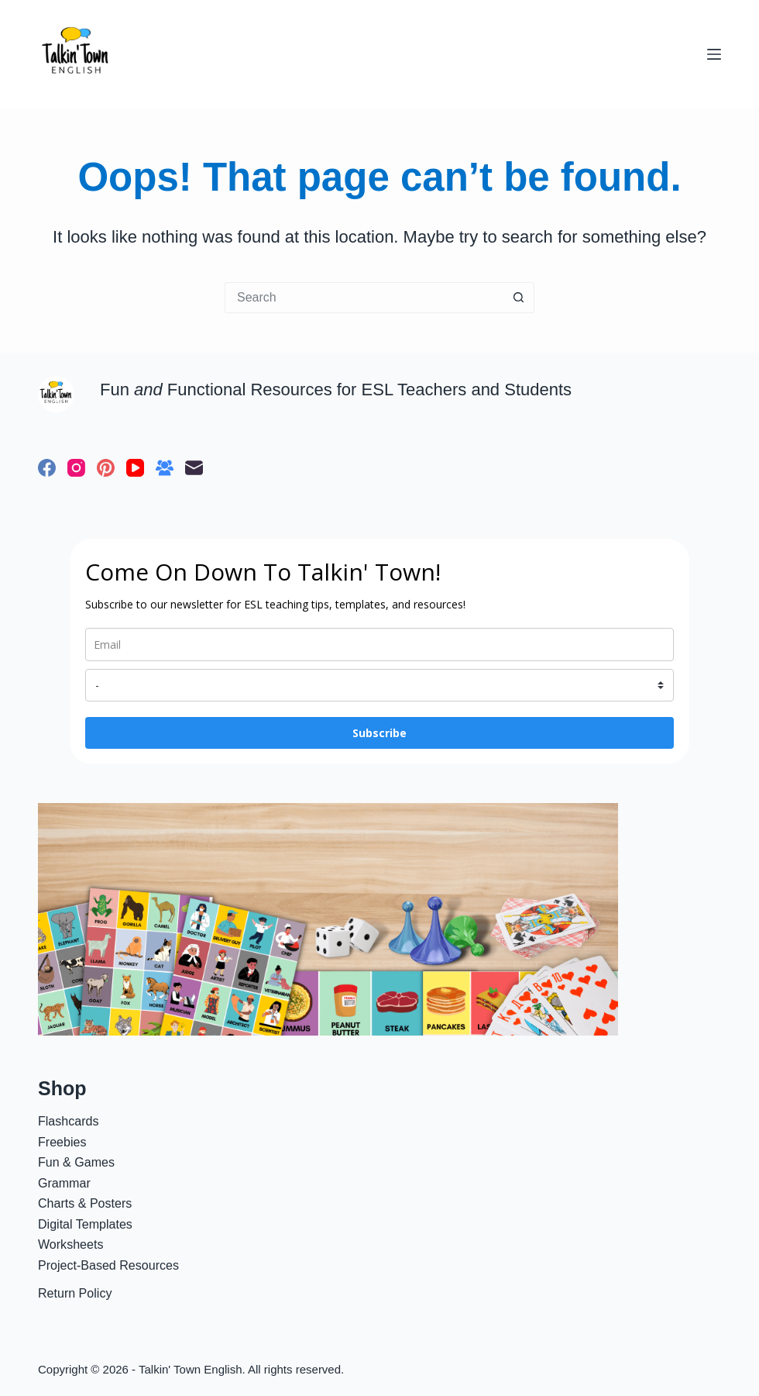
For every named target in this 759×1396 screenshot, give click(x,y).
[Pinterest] (106, 468)
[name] (379, 685)
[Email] (194, 468)
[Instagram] (76, 468)
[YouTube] (135, 468)
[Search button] (518, 297)
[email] (379, 644)
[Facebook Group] (164, 468)
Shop (62, 1088)
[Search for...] (364, 297)
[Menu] (714, 54)
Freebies (62, 1142)
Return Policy (75, 1293)
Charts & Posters (85, 1203)
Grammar (64, 1183)
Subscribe (379, 733)
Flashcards (68, 1121)
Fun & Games (76, 1162)
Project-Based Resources (108, 1265)
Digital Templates (85, 1224)
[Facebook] (47, 468)
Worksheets (70, 1244)
